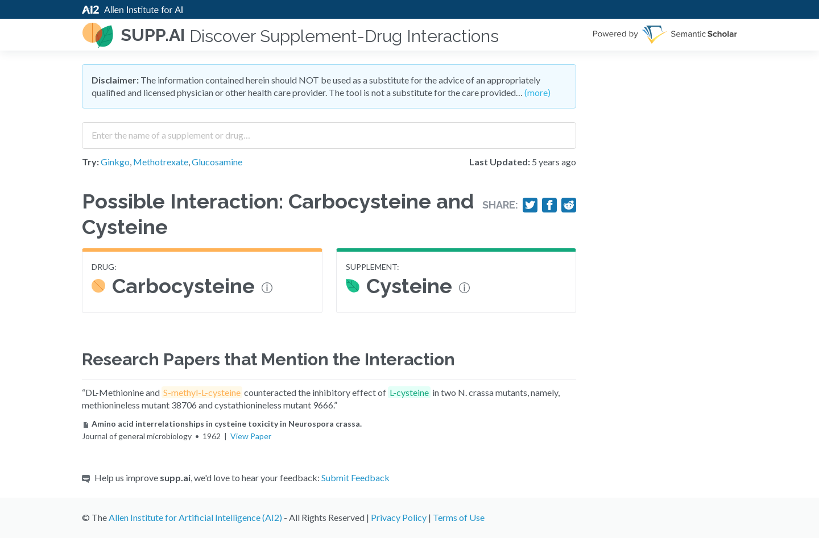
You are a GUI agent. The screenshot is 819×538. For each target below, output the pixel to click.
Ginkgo (115, 161)
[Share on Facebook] (549, 205)
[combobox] (329, 131)
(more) (537, 92)
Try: (90, 161)
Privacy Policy (399, 517)
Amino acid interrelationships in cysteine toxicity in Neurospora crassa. (222, 423)
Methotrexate (160, 161)
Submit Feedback (355, 477)
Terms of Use (459, 517)
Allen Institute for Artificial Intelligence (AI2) (195, 517)
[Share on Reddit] (569, 205)
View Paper (250, 436)
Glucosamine (217, 161)
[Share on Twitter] (530, 205)
